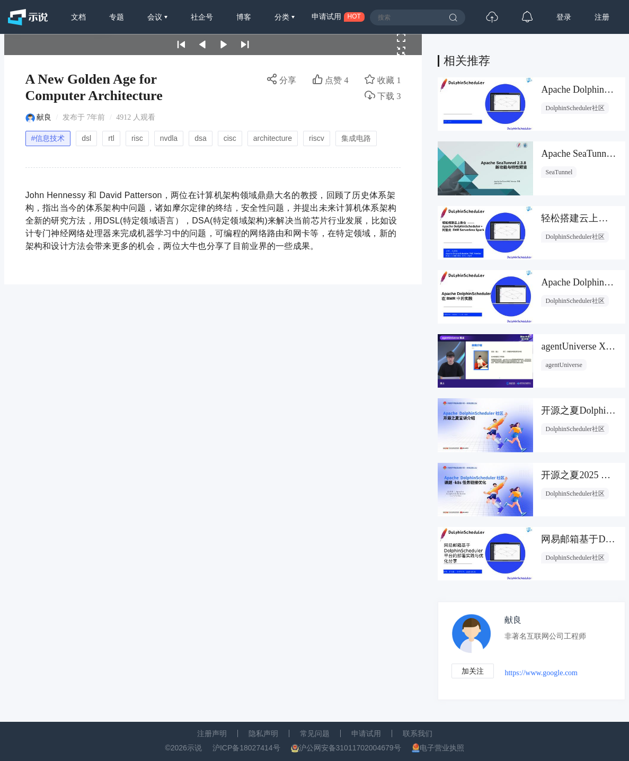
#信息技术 (48, 138)
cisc (230, 138)
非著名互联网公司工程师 (545, 636)
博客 (243, 17)
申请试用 (366, 733)
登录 (563, 17)
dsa (200, 138)
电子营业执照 (442, 748)
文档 (78, 17)
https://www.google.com (541, 673)
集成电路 (356, 138)
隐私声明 (263, 733)
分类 (282, 17)
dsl (86, 138)
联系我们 (417, 733)
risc (137, 138)
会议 (155, 17)
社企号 (202, 17)
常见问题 (315, 733)
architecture (272, 138)
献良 (44, 117)
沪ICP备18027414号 (246, 748)
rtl (111, 138)
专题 (116, 17)
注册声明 (212, 733)
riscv (316, 138)
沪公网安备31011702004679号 (350, 748)
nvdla (169, 138)
